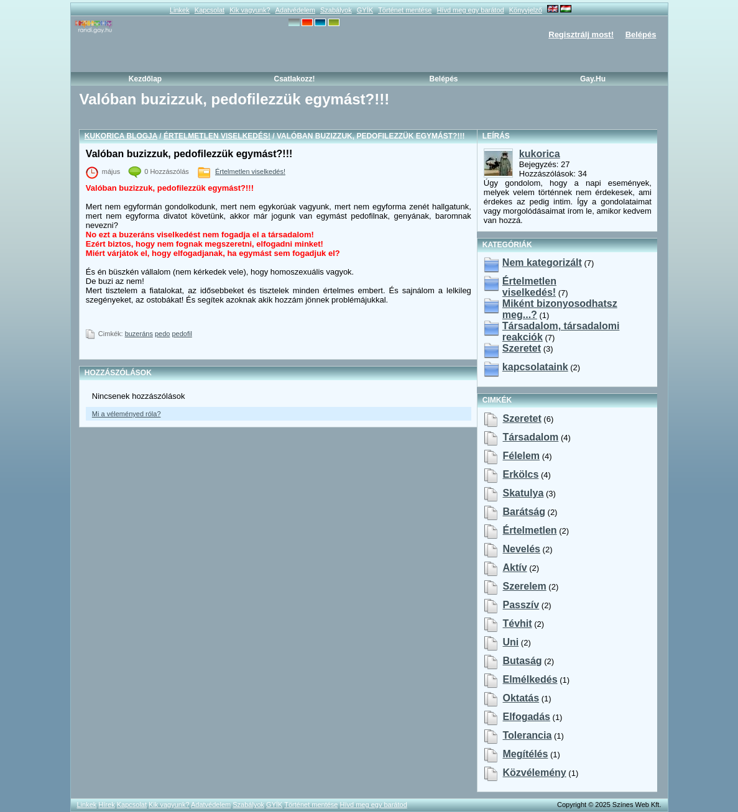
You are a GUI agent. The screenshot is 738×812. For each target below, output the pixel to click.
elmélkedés (529, 679)
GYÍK (365, 10)
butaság (522, 660)
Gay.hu (593, 79)
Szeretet (521, 348)
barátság (523, 511)
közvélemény (534, 772)
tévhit (517, 623)
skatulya (522, 493)
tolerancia (526, 735)
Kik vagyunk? (249, 10)
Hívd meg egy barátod (470, 10)
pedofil (182, 333)
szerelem (524, 586)
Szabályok (336, 10)
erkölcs (520, 474)
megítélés (525, 754)
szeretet (521, 418)
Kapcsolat (209, 10)
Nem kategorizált (542, 262)
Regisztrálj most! (581, 34)
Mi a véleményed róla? (126, 413)
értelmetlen (529, 530)
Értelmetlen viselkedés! (217, 136)
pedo (162, 333)
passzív (520, 605)
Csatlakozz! (294, 79)
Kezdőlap (145, 79)
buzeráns (139, 333)
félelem (521, 455)
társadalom (530, 437)
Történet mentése (404, 10)
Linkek (180, 10)
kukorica (539, 153)
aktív (514, 567)
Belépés (641, 34)
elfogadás (526, 716)
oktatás (520, 698)
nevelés (521, 549)
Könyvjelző (525, 10)
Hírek (106, 804)
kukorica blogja (121, 136)
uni (510, 642)
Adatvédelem (295, 10)
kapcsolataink (535, 367)
